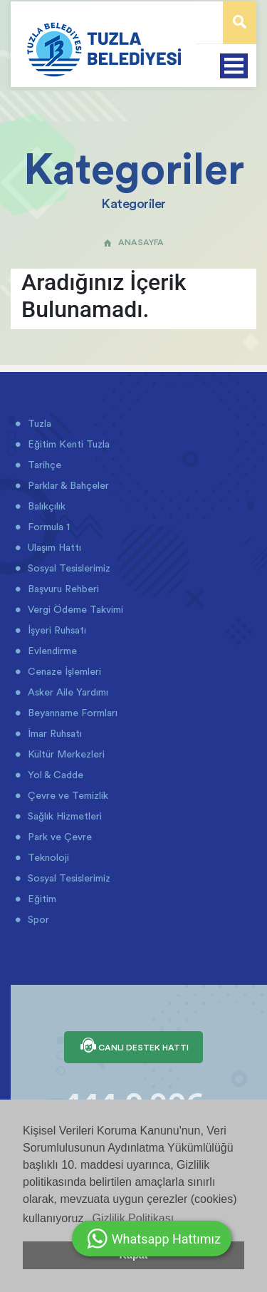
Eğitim (40, 898)
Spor (37, 919)
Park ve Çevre (58, 836)
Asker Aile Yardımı (66, 692)
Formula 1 (47, 526)
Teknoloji (47, 857)
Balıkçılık (45, 506)
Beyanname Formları (71, 712)
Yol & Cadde (54, 774)
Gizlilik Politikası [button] (133, 1218)
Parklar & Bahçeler (67, 485)
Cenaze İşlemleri (63, 671)
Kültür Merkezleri (65, 754)
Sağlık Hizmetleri (63, 816)
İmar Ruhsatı (53, 733)
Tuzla (38, 423)
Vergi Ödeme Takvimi (74, 609)
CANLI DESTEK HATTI (133, 1047)
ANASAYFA (133, 242)
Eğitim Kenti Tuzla (67, 444)
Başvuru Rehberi (62, 588)
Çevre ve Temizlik (66, 795)
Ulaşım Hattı (53, 547)
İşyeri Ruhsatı (55, 630)
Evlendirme (51, 650)
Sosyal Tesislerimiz (67, 568)
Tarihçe (43, 464)
